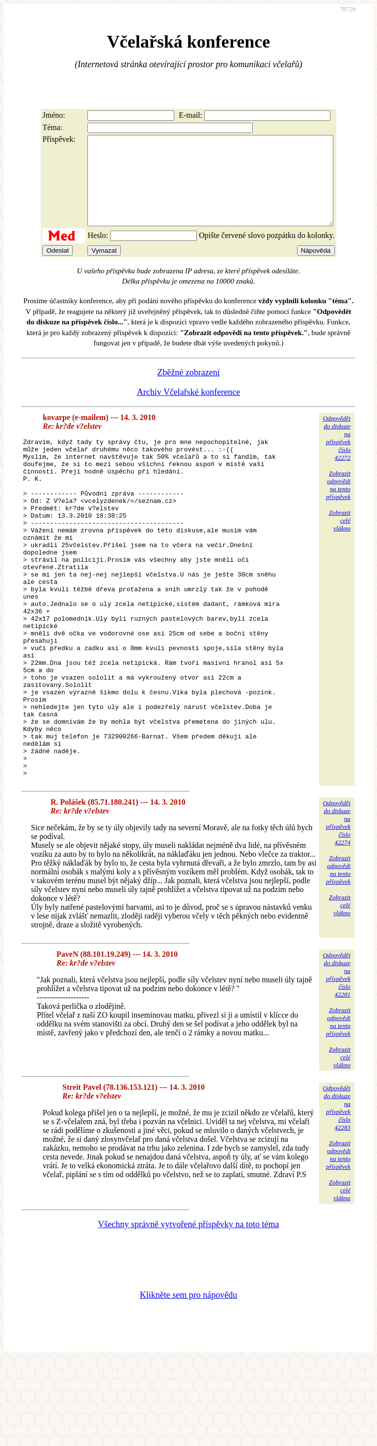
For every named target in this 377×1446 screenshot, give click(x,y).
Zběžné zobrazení (188, 390)
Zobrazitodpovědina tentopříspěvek (338, 502)
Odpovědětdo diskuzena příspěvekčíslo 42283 (336, 1193)
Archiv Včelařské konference (189, 410)
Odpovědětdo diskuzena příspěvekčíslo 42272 (336, 455)
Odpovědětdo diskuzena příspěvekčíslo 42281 (336, 1060)
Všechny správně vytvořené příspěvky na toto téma (188, 1310)
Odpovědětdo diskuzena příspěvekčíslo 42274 (336, 908)
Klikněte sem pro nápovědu (188, 1380)
